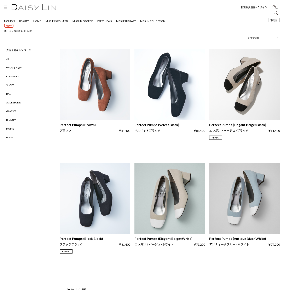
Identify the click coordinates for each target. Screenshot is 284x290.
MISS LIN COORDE (83, 21)
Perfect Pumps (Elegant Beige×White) (163, 241)
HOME (37, 21)
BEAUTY (24, 21)
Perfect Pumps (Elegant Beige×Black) (237, 127)
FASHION (9, 21)
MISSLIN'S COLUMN (57, 21)
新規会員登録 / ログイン (254, 7)
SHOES (18, 31)
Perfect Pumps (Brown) (78, 127)
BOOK (10, 137)
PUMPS (28, 31)
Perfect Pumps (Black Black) (81, 241)
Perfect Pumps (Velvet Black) (156, 127)
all (7, 59)
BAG (8, 93)
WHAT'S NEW (14, 67)
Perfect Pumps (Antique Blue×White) (237, 241)
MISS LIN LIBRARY (126, 21)
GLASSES (11, 111)
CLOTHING (12, 76)
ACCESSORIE (13, 102)
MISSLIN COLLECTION (152, 21)
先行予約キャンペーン (18, 50)
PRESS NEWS (104, 21)
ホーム (8, 31)
